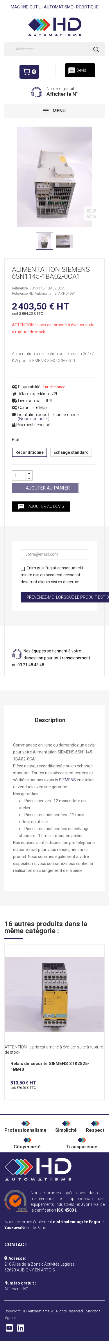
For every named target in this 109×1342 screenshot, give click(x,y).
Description (50, 720)
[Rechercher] (54, 49)
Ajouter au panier (47, 488)
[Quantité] (19, 475)
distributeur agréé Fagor (77, 1221)
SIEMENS (67, 780)
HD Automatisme (35, 1311)
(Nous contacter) (33, 419)
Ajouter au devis (41, 506)
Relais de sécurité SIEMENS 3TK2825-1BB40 (50, 1066)
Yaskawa (12, 1227)
